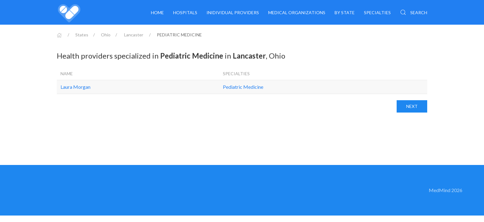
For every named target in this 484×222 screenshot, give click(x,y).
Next (412, 106)
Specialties (377, 12)
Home (157, 12)
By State (345, 12)
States (81, 34)
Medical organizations (296, 12)
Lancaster (133, 34)
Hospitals (185, 12)
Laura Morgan (75, 87)
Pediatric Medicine (243, 87)
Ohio (106, 34)
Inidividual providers (233, 12)
